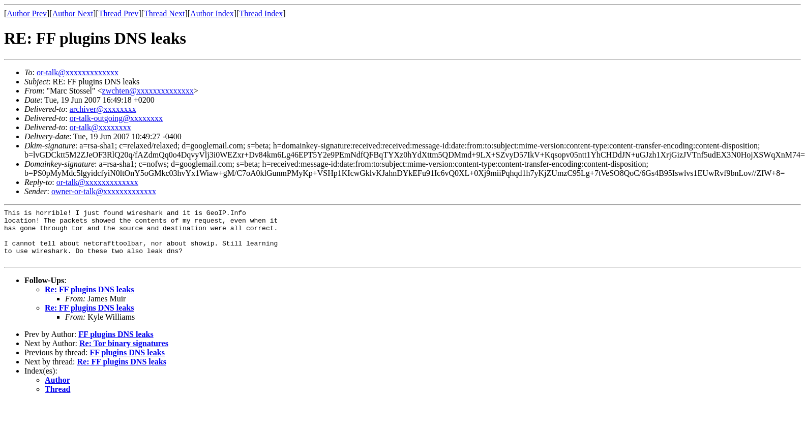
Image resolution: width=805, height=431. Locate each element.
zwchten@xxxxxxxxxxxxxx (148, 90)
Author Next (72, 13)
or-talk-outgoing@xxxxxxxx (116, 118)
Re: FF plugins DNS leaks (89, 300)
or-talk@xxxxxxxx (100, 127)
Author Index (212, 13)
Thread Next (164, 13)
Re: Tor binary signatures (123, 354)
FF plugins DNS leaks (115, 345)
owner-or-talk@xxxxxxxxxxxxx (103, 191)
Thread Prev (119, 13)
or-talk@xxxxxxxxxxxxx (77, 72)
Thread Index (261, 13)
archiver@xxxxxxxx (103, 109)
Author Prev (27, 13)
